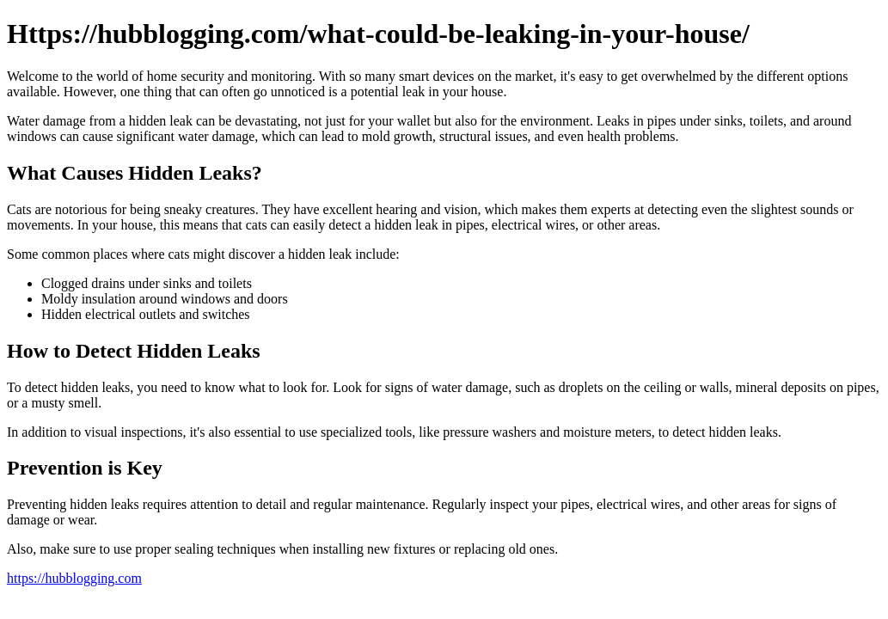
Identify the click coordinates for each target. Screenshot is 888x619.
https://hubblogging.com (74, 578)
